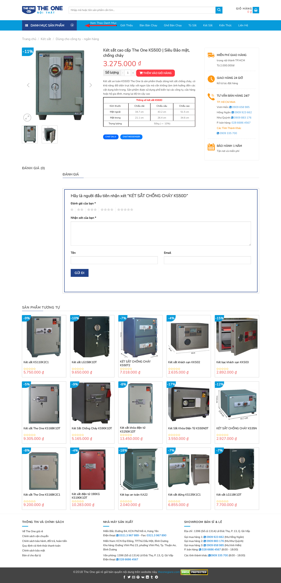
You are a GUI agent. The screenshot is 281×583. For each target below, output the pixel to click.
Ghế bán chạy (173, 25)
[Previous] (28, 85)
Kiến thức (225, 25)
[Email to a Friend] (133, 577)
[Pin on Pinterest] (138, 577)
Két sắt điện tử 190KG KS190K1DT (86, 496)
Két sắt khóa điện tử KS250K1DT (132, 429)
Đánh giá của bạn (83, 203)
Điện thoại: (120, 559)
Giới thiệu (126, 25)
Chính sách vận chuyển (35, 536)
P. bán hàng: (234, 123)
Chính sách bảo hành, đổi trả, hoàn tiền (44, 541)
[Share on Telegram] (156, 577)
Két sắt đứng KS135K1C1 (184, 495)
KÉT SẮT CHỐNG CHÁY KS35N (236, 428)
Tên (73, 253)
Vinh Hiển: (233, 107)
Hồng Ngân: (234, 112)
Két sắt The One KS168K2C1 (42, 495)
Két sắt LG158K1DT (84, 362)
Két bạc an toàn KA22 (133, 495)
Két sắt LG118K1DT (228, 495)
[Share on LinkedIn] (147, 577)
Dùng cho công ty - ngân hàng (77, 39)
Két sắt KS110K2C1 (36, 362)
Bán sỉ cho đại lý (31, 555)
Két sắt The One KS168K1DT (42, 428)
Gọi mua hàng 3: (204, 545)
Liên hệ (243, 25)
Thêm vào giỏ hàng (157, 73)
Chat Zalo (110, 136)
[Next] (90, 85)
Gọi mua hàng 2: (204, 541)
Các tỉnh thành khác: (206, 555)
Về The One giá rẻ (32, 531)
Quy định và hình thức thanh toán (41, 546)
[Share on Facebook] (124, 577)
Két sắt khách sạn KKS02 (184, 362)
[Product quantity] (127, 73)
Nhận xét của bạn (83, 218)
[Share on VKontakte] (142, 577)
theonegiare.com (169, 572)
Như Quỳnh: (234, 118)
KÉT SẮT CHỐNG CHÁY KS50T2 (135, 363)
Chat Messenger (131, 136)
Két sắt (208, 25)
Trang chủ (29, 39)
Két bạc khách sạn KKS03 (232, 362)
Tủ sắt (192, 25)
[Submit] (219, 10)
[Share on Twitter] (129, 577)
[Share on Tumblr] (151, 577)
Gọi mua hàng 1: (204, 537)
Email (167, 253)
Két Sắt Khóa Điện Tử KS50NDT (188, 428)
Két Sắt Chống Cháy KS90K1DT (92, 428)
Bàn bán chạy (148, 25)
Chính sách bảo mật (33, 550)
